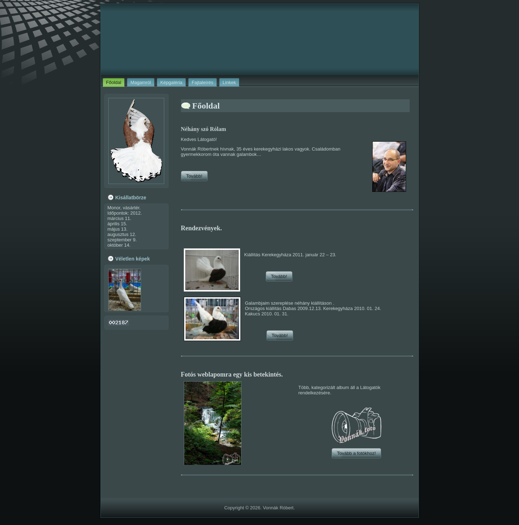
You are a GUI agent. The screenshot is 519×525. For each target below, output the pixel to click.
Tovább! (194, 176)
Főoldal (113, 82)
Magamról (140, 82)
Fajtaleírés (202, 82)
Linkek (229, 82)
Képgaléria (171, 82)
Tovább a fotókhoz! (356, 453)
